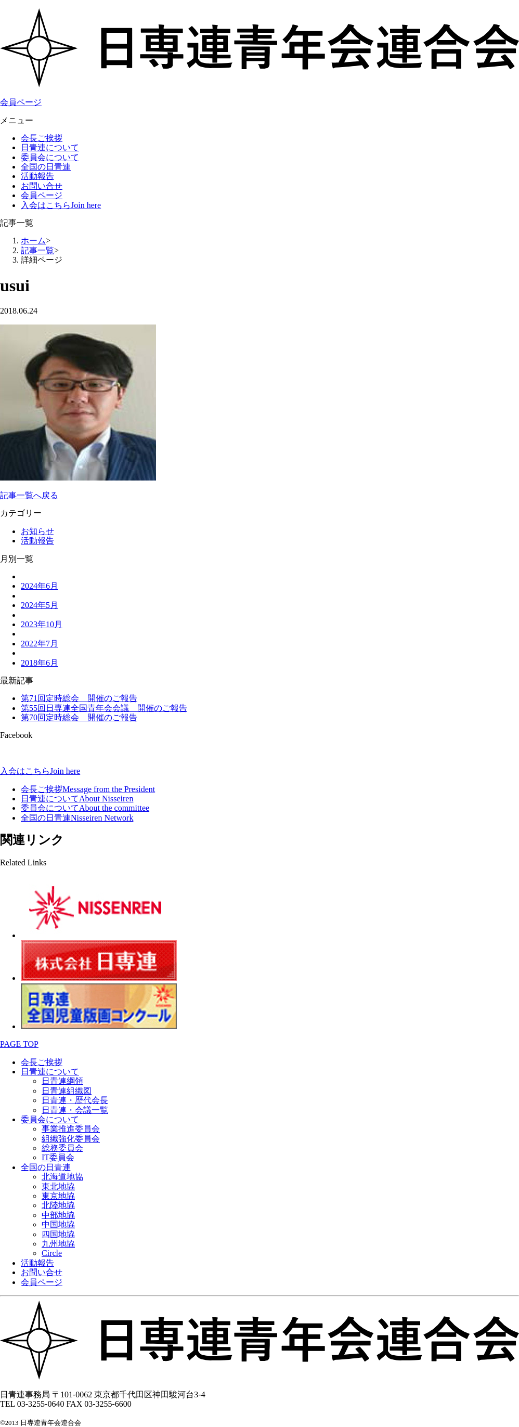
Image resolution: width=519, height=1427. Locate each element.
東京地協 (58, 1195)
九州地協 (58, 1243)
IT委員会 (58, 1157)
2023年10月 (41, 624)
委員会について (50, 157)
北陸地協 (58, 1205)
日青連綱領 (62, 1080)
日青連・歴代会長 (75, 1100)
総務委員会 (62, 1148)
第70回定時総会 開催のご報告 (79, 717)
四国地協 (58, 1234)
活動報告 (37, 176)
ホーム (33, 240)
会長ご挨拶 (41, 138)
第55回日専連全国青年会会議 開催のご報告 (104, 708)
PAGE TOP (19, 1044)
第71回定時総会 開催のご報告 (79, 698)
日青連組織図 (67, 1090)
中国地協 (58, 1224)
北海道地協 (62, 1176)
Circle (52, 1253)
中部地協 (58, 1215)
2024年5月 (39, 605)
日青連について (50, 147)
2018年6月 (39, 662)
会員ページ (21, 102)
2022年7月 (39, 643)
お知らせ (37, 531)
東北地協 (58, 1186)
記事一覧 (37, 250)
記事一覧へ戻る (29, 495)
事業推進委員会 (71, 1128)
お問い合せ (41, 185)
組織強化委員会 (71, 1138)
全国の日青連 (46, 166)
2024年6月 (39, 585)
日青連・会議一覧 (75, 1110)
